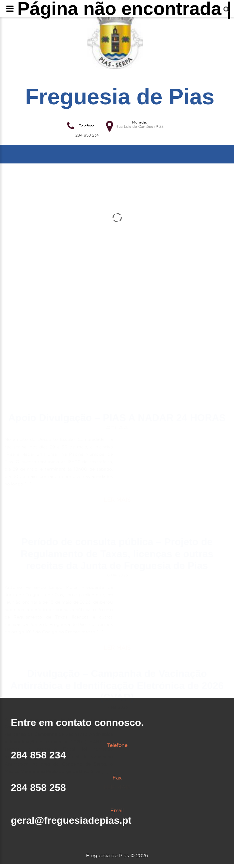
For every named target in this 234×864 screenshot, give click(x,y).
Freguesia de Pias (119, 96)
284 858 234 (87, 135)
